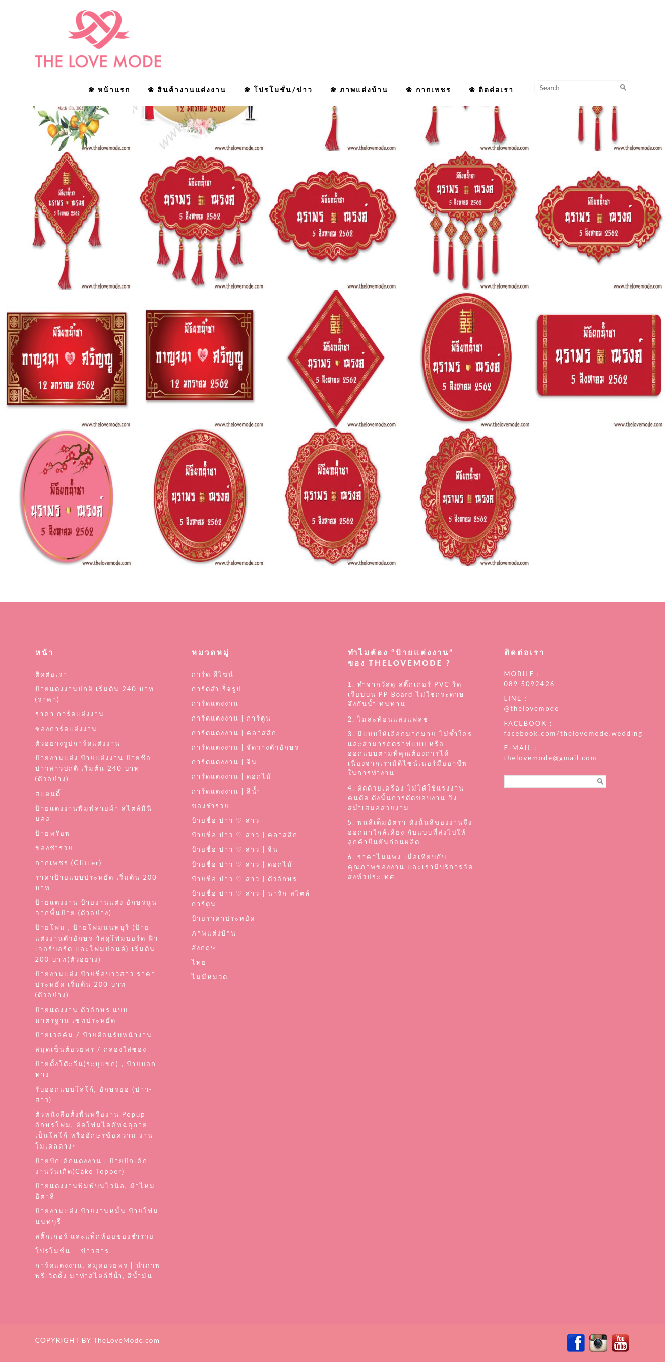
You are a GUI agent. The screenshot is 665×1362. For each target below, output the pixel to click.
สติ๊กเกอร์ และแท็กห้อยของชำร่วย (94, 1236)
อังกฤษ (204, 948)
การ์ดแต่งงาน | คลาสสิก (234, 733)
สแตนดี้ (48, 794)
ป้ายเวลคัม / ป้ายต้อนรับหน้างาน (94, 1035)
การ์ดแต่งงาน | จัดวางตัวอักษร (246, 747)
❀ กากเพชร (428, 89)
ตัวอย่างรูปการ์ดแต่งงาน (77, 743)
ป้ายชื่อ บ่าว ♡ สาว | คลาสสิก (245, 835)
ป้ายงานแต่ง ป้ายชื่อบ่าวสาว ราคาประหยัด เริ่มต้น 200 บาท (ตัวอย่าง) (95, 984)
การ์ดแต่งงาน (215, 703)
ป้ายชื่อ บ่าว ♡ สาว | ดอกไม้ (242, 864)
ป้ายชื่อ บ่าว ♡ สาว (226, 820)
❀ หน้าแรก (109, 89)
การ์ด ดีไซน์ (213, 674)
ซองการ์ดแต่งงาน (66, 729)
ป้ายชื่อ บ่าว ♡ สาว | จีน (235, 849)
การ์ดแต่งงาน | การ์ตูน (232, 718)
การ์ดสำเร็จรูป (216, 689)
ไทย (199, 962)
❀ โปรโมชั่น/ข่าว (278, 89)
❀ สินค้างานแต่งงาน (187, 89)
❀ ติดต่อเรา (491, 89)
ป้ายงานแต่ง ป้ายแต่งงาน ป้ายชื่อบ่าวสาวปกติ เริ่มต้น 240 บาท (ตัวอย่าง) (93, 768)
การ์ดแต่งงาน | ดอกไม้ (232, 776)
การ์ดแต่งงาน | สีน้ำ (226, 791)
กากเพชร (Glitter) (68, 862)
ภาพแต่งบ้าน (214, 933)
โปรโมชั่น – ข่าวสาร (72, 1251)
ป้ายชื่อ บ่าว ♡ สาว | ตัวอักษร (245, 879)
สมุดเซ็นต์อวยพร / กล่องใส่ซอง (91, 1049)
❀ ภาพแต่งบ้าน (359, 89)
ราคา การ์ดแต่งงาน (69, 714)
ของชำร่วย (54, 848)
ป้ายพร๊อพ (53, 833)
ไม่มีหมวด (210, 977)
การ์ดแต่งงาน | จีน (225, 762)
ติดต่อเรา (51, 674)
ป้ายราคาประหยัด (223, 918)
